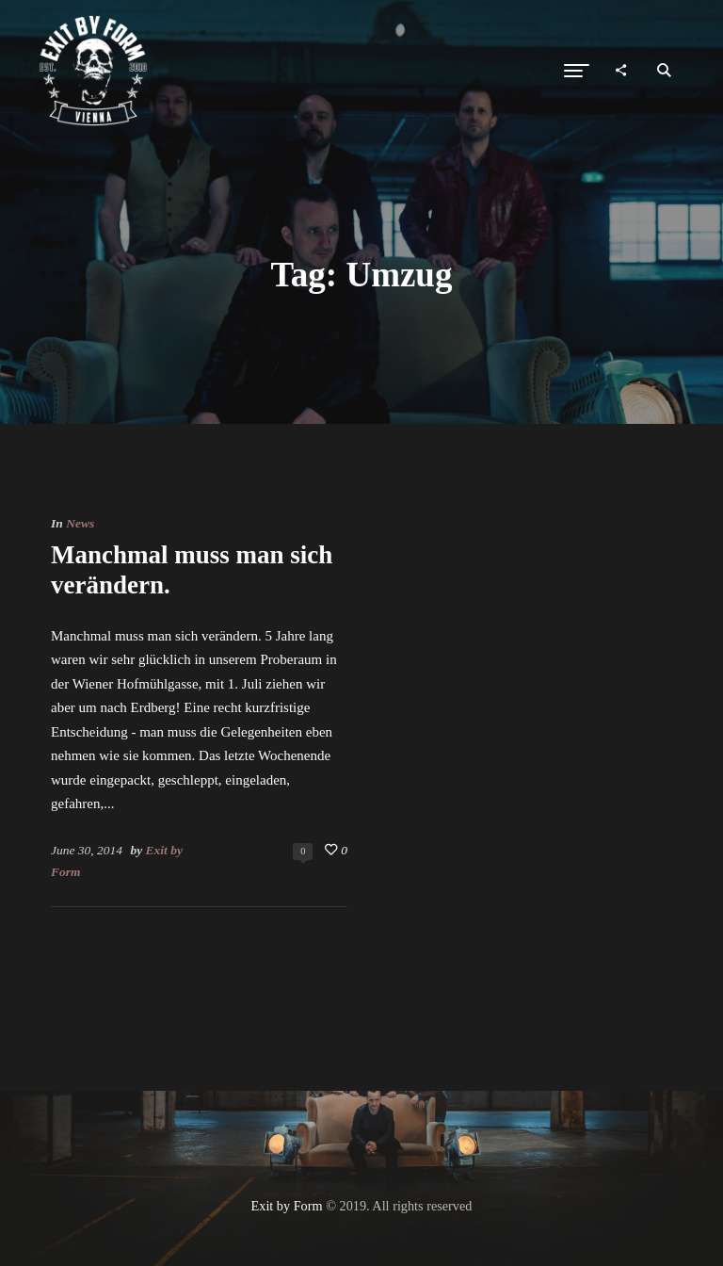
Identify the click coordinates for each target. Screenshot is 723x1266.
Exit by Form (287, 1205)
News (80, 523)
